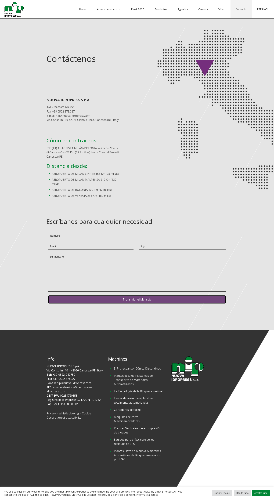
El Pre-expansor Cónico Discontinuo (137, 368)
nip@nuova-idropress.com (74, 383)
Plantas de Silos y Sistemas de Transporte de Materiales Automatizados (133, 380)
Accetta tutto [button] (261, 492)
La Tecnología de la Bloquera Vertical (138, 391)
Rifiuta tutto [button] (242, 492)
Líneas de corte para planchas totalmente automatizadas (133, 400)
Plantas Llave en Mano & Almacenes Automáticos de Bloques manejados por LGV (137, 455)
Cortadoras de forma (127, 410)
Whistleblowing (69, 413)
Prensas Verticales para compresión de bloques (137, 430)
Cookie (86, 413)
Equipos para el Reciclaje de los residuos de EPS (134, 442)
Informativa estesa (147, 494)
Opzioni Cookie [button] (222, 492)
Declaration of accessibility (63, 418)
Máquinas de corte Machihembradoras (127, 419)
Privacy (51, 413)
